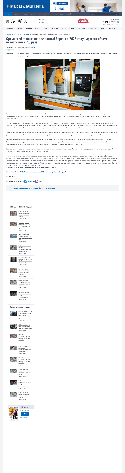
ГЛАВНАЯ (8, 14)
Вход (111, 19)
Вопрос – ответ (92, 28)
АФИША (33, 14)
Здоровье (72, 28)
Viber (38, 181)
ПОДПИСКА (16, 14)
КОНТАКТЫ (54, 14)
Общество (19, 28)
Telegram (29, 181)
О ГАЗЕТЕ (25, 14)
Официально (9, 28)
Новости (16, 34)
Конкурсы (102, 28)
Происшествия (54, 28)
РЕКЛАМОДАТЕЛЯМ (43, 14)
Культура (37, 28)
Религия (64, 28)
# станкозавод (50, 188)
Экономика (29, 28)
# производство (25, 188)
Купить (24, 414)
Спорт (45, 28)
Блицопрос (112, 28)
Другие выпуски (24, 417)
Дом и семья (81, 28)
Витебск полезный (65, 14)
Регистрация (116, 19)
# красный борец (37, 188)
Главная (8, 34)
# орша (15, 188)
